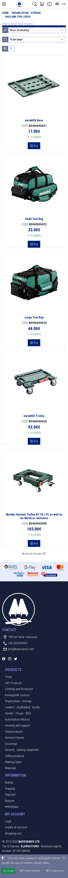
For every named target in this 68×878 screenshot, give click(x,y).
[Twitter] (15, 659)
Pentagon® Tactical (17, 695)
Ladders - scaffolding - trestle (22, 707)
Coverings (11, 744)
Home (5, 12)
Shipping (10, 788)
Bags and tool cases (17, 16)
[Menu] (4, 4)
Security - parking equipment (22, 750)
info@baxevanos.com (21, 649)
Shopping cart (13, 833)
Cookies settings (30, 870)
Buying (9, 782)
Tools (8, 677)
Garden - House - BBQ (18, 713)
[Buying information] (49, 4)
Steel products (13, 731)
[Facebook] (3, 659)
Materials (10, 768)
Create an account (16, 827)
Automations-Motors (17, 719)
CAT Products (13, 683)
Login (8, 821)
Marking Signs (13, 762)
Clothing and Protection (19, 689)
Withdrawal (11, 807)
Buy (35, 145)
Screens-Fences (14, 737)
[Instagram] (9, 659)
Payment (10, 794)
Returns (9, 801)
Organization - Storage (26, 12)
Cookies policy (55, 870)
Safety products (14, 756)
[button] (34, 4)
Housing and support (17, 725)
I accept (8, 870)
